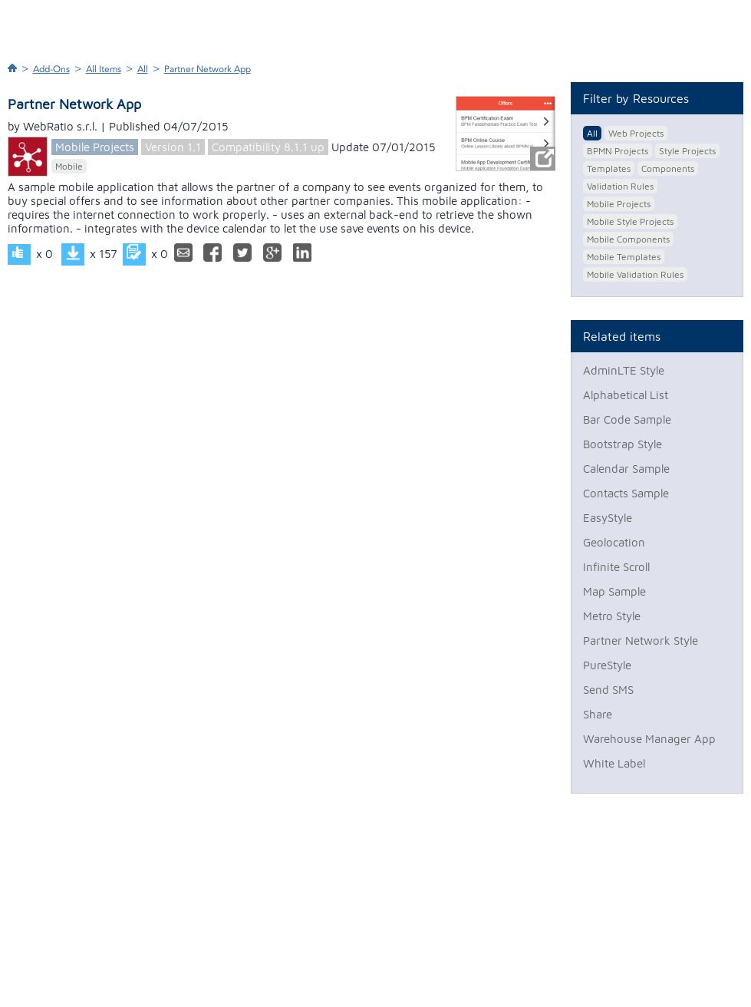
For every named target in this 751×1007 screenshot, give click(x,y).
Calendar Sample (626, 468)
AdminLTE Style (623, 370)
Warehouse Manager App (649, 738)
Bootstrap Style (622, 444)
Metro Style (612, 615)
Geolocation (614, 542)
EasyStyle (607, 517)
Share (597, 714)
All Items (103, 69)
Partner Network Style (640, 640)
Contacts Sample (626, 493)
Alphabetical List (625, 394)
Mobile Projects (94, 147)
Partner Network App (207, 69)
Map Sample (614, 591)
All (142, 69)
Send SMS (608, 689)
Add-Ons (51, 69)
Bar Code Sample (627, 419)
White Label (614, 763)
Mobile (69, 166)
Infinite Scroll (616, 566)
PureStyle (607, 665)
